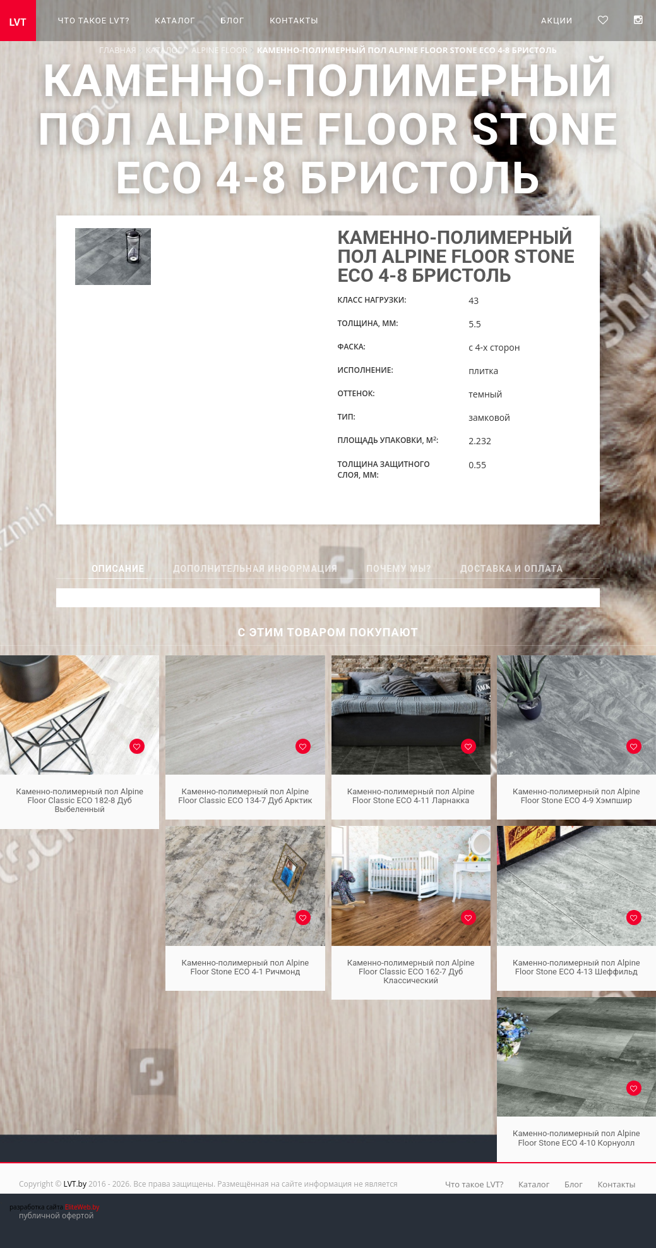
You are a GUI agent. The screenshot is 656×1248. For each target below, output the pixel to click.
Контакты (294, 20)
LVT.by (74, 1183)
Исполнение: (365, 370)
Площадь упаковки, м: (387, 440)
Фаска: (351, 346)
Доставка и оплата (511, 569)
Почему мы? (398, 569)
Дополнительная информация (255, 569)
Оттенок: (355, 393)
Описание (118, 569)
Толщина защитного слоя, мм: (383, 469)
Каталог (175, 20)
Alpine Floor (219, 50)
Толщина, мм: (367, 323)
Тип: (346, 416)
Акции (557, 20)
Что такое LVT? (94, 20)
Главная (117, 50)
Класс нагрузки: (371, 299)
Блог (233, 20)
